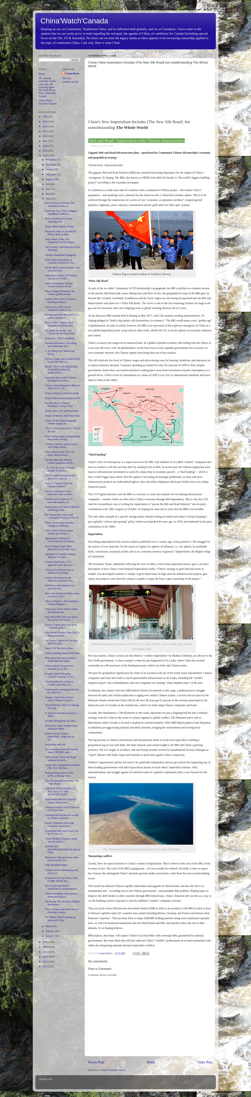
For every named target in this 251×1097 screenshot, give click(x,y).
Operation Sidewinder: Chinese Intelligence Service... (60, 379)
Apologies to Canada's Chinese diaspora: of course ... (60, 555)
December (51, 159)
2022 (45, 136)
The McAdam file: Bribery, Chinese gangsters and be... (60, 461)
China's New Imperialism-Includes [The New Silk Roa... (62, 766)
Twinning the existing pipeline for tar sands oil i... (62, 691)
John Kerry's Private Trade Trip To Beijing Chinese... (62, 634)
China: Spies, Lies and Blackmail (61, 410)
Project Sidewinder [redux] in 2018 (62, 398)
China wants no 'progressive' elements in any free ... (59, 667)
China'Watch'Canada (74, 21)
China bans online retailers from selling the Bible (61, 727)
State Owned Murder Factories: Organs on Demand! (60, 801)
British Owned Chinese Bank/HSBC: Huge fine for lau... (60, 736)
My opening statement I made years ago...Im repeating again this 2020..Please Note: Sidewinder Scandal (47, 87)
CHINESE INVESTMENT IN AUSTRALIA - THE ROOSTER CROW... (60, 791)
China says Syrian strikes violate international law (61, 610)
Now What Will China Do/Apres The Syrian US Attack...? (61, 618)
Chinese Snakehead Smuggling (60, 255)
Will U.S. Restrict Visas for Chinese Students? (58, 485)
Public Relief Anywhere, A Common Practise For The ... (60, 261)
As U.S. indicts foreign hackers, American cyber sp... (61, 477)
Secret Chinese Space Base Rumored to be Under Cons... (61, 548)
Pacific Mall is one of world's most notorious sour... (62, 269)
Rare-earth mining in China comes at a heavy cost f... (62, 595)
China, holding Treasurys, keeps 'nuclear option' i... (61, 840)
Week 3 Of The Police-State (59, 648)
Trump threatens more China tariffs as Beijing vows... (59, 774)
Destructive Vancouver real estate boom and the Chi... (61, 859)
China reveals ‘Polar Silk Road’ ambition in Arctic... (60, 758)
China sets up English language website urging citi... (60, 422)
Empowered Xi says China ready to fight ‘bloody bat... (61, 879)
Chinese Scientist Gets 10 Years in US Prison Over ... (62, 809)
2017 (45, 942)
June (48, 189)
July (48, 184)
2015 (45, 951)
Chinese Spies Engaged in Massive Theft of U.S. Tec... (62, 387)
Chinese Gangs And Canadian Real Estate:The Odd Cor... (62, 360)
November (51, 164)
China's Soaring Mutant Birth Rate (62, 653)
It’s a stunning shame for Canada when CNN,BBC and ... (61, 751)
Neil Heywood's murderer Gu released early (59, 587)
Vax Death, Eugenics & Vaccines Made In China (61, 642)
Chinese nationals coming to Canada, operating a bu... (59, 683)
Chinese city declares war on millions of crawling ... (59, 571)
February (50, 931)
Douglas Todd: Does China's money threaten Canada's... (59, 699)
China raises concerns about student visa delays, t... (59, 532)
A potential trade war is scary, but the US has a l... (61, 832)
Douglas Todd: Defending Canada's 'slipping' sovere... (60, 675)
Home (150, 1062)
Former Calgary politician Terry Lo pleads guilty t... (61, 626)
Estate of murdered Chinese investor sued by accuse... (59, 285)
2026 (45, 116)
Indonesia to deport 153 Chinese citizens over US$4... (61, 277)
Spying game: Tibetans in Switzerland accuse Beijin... (60, 540)
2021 (45, 141)
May (48, 193)
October (50, 169)
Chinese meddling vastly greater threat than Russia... (61, 895)
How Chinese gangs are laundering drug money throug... (62, 438)
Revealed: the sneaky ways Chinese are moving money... (61, 332)
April (48, 198)
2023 (45, 131)
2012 (45, 966)
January (50, 936)
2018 (45, 155)
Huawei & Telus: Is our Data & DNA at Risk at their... (60, 233)
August (49, 179)
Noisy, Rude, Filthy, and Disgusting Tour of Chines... (60, 241)
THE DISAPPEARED (56, 865)
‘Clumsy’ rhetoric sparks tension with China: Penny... (61, 445)
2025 (45, 121)
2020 (45, 145)
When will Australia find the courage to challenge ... (59, 524)
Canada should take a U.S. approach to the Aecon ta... (59, 563)
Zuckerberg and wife (55, 744)
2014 (45, 956)
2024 (45, 126)
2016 (45, 946)
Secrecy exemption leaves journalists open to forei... (59, 493)
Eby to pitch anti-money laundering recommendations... (61, 887)
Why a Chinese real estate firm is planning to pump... (61, 911)
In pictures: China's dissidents (60, 338)
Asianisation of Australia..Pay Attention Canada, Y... (60, 204)
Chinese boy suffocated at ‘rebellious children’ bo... (59, 308)
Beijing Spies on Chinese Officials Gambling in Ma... (62, 508)
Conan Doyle (72, 73)
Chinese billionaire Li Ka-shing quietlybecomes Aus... (60, 344)
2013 (45, 961)
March (49, 926)
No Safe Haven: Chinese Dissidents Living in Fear (59, 404)
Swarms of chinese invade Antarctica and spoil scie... (59, 579)
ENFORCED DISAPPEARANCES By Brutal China (62, 849)
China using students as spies (59, 226)
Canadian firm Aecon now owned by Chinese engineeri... (61, 816)
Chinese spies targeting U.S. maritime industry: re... (59, 500)
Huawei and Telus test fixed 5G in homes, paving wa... (62, 316)
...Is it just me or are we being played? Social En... (60, 469)
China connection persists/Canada (62, 393)
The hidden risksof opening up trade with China (60, 918)
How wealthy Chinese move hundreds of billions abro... (59, 324)
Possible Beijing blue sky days (60, 720)
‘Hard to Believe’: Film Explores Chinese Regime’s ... (61, 602)
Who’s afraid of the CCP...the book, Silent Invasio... (59, 453)
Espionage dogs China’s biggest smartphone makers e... (61, 212)
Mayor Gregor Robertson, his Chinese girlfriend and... (59, 292)
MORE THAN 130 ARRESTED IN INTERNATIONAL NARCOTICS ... (61, 369)
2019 (45, 150)
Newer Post (96, 1062)
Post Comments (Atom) (113, 1070)
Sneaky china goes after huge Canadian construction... (59, 824)
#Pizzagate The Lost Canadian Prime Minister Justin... (60, 659)
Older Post (204, 1062)
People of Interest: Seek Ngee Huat (62, 415)
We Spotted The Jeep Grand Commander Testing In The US (62, 516)
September (51, 174)
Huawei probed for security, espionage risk (59, 220)
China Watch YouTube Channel (48, 102)
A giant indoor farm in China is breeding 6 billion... (60, 300)
